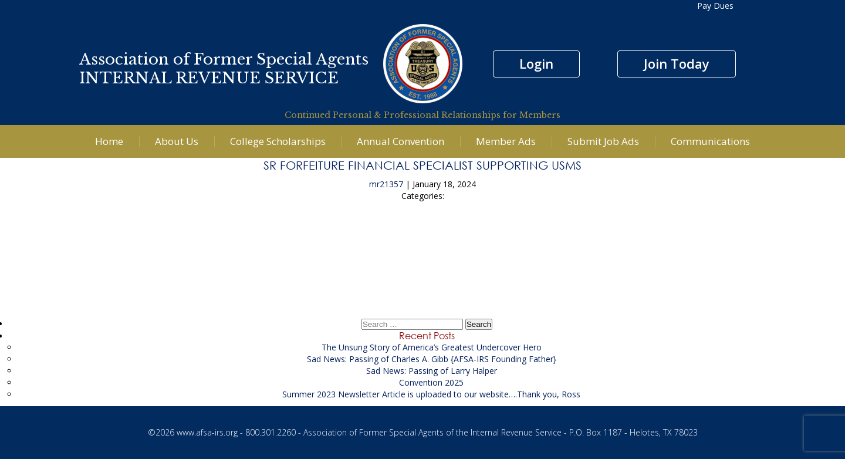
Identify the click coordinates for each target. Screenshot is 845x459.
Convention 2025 (431, 382)
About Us (176, 141)
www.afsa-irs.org (207, 432)
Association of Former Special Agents (224, 59)
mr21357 (386, 184)
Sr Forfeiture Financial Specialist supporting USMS (422, 165)
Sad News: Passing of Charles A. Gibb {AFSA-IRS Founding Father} (431, 359)
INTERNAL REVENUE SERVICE (209, 78)
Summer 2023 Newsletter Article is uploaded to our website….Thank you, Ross (431, 394)
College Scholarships (278, 141)
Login (536, 63)
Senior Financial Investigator (422, 239)
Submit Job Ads (603, 141)
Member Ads (506, 141)
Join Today (676, 63)
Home (109, 141)
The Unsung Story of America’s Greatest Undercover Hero (432, 347)
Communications (710, 141)
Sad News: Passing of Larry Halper (431, 370)
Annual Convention (400, 141)
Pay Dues (715, 5)
